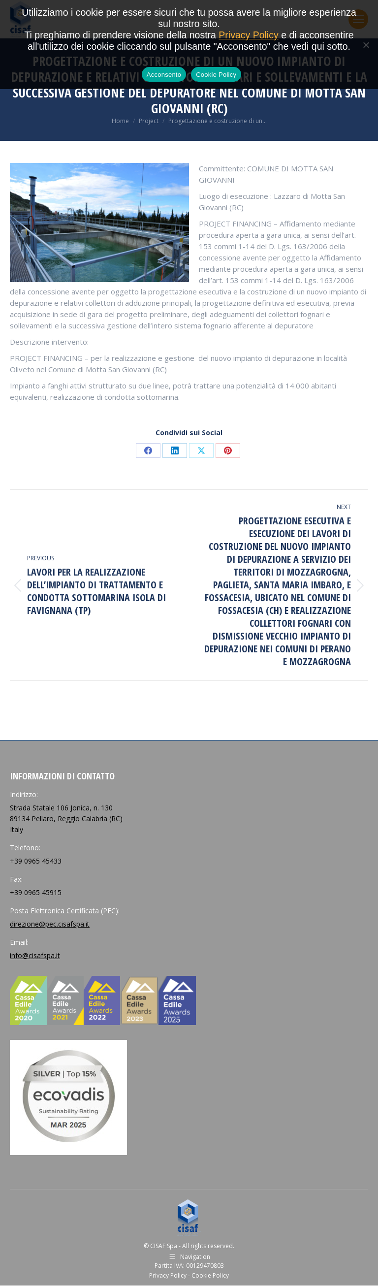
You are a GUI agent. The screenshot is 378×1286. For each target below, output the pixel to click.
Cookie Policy (210, 1275)
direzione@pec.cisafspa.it (50, 924)
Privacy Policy (168, 1275)
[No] (366, 45)
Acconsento (164, 74)
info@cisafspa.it (35, 955)
